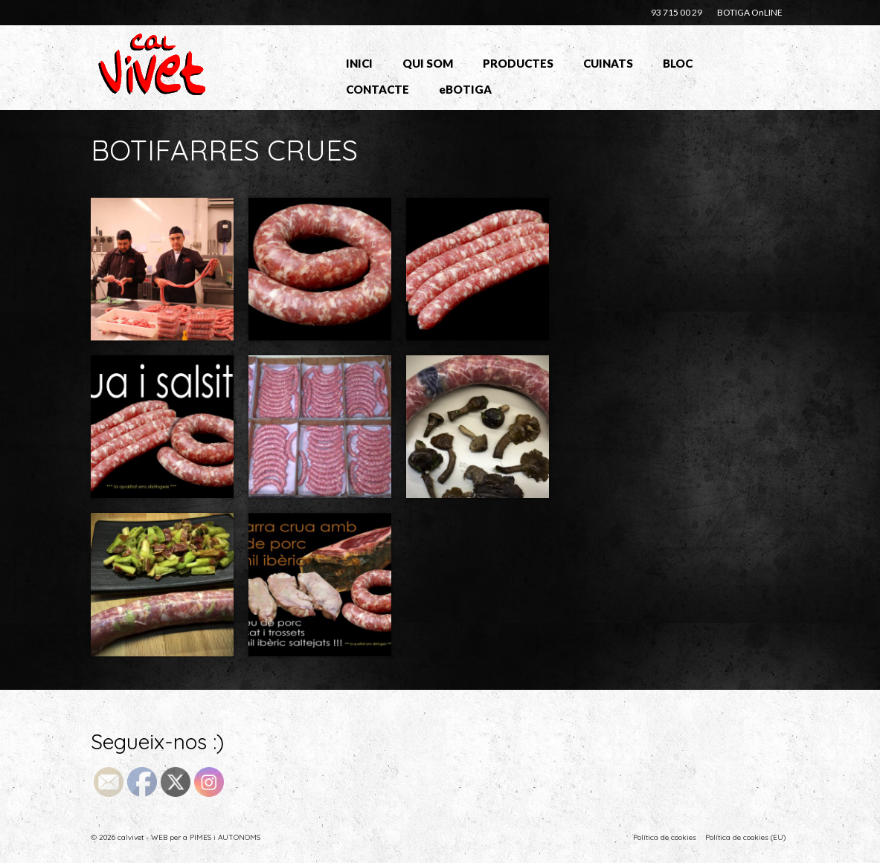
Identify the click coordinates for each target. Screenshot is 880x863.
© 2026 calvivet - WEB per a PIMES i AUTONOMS (175, 837)
